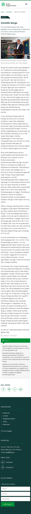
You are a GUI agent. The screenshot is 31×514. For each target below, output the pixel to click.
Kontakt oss (6, 413)
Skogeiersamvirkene (9, 418)
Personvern (6, 424)
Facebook (9, 462)
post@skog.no (9, 452)
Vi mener (5, 416)
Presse (5, 421)
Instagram (9, 467)
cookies (9, 431)
